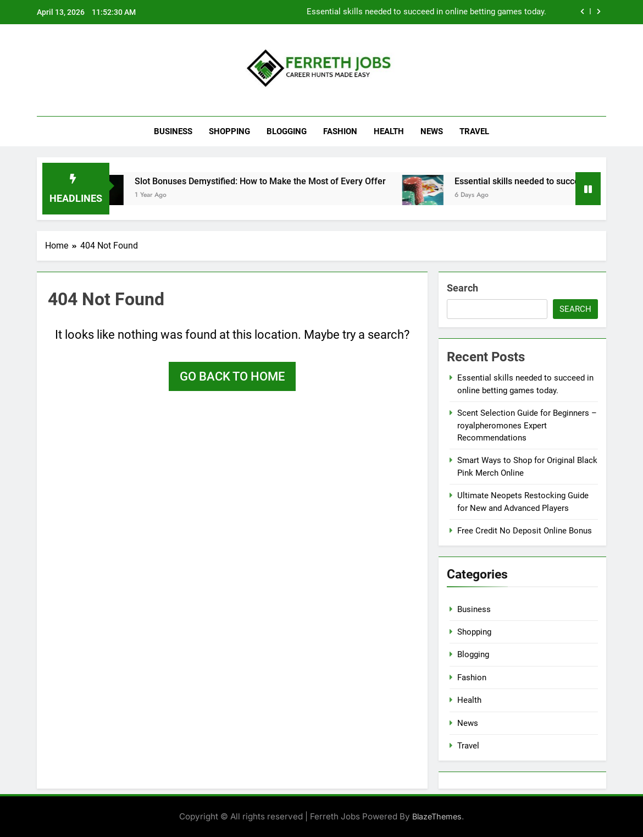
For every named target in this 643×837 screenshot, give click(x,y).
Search (462, 288)
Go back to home (232, 376)
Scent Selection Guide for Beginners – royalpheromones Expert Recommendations (527, 425)
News (431, 131)
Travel (474, 131)
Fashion (340, 131)
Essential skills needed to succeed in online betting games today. (426, 12)
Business (173, 131)
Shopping (229, 131)
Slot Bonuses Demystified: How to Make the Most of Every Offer (277, 181)
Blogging (287, 131)
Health (389, 131)
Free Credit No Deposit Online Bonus (524, 531)
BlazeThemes (437, 816)
